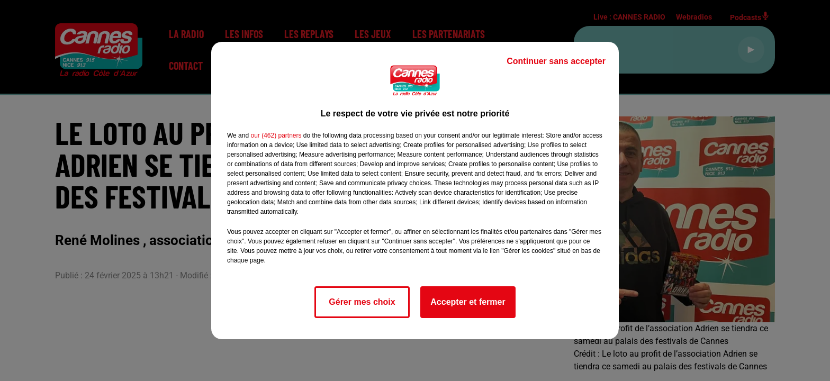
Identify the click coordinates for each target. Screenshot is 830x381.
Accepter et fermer (467, 301)
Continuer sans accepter (556, 61)
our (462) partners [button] (275, 135)
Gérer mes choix (362, 301)
